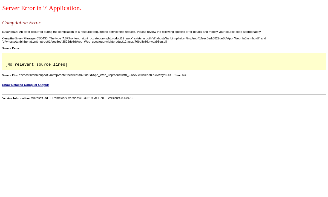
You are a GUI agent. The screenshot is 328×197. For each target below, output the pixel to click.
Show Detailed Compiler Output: (25, 84)
